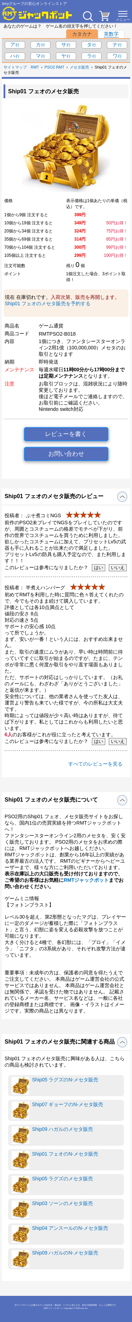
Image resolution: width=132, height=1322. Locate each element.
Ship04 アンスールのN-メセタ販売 (60, 1234)
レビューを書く (66, 434)
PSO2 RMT (54, 67)
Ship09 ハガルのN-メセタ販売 (55, 1259)
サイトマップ (15, 67)
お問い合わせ (66, 453)
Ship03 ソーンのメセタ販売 (52, 1209)
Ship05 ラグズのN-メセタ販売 (55, 1085)
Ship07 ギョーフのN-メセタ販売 (57, 1110)
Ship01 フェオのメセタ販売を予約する (47, 303)
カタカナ (82, 34)
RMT (35, 67)
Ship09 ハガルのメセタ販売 (52, 1135)
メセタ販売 (79, 67)
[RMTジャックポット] (37, 13)
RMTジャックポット (86, 880)
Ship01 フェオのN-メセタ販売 (55, 1160)
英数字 (111, 34)
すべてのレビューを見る (95, 764)
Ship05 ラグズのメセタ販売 (52, 1184)
